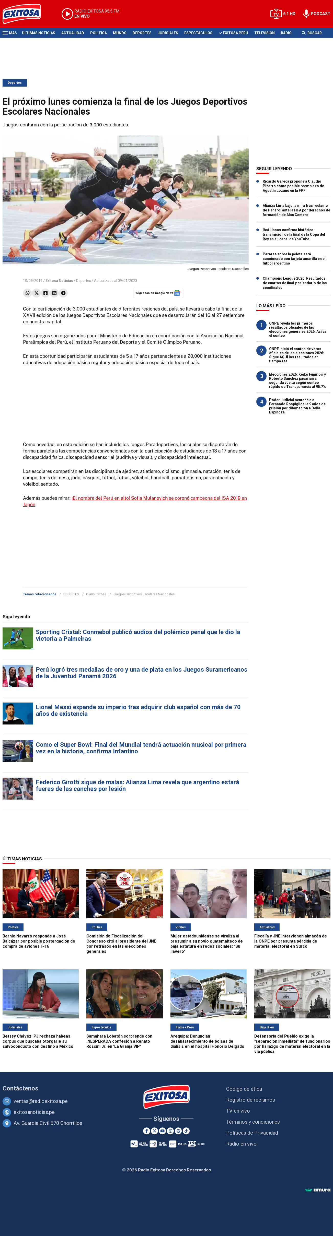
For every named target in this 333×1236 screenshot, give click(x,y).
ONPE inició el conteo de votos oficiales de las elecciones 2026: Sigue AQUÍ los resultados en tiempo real (296, 355)
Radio (286, 33)
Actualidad (72, 33)
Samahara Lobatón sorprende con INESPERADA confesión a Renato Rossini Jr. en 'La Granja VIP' (119, 1041)
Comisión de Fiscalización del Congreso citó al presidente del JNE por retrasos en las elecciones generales (121, 944)
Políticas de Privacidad (252, 1133)
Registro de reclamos (250, 1100)
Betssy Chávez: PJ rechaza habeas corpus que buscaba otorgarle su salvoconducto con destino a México (38, 1041)
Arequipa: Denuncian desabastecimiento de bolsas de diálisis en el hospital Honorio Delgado (207, 1041)
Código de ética (244, 1089)
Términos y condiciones (253, 1122)
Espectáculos (198, 33)
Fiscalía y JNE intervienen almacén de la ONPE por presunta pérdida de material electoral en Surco (290, 941)
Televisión (264, 33)
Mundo (120, 33)
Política (98, 33)
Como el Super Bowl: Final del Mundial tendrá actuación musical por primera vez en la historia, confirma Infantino (141, 748)
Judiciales (168, 33)
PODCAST (320, 13)
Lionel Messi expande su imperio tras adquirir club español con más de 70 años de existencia (138, 710)
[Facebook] (146, 1130)
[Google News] (178, 1130)
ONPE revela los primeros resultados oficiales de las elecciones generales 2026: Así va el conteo (297, 329)
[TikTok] (186, 1130)
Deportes (142, 33)
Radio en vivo (241, 1144)
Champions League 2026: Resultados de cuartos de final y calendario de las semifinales (295, 283)
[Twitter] (154, 1130)
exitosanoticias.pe (34, 1112)
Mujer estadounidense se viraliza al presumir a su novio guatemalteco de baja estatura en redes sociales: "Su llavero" (206, 944)
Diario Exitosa (96, 594)
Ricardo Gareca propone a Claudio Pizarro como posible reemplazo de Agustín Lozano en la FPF (293, 186)
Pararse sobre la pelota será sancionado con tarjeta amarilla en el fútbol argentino (294, 258)
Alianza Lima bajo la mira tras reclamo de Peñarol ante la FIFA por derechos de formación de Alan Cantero (296, 210)
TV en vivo (238, 1111)
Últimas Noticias (38, 33)
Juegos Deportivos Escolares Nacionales (144, 594)
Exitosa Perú (235, 33)
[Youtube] (162, 1130)
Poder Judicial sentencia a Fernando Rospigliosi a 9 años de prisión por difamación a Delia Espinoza (297, 406)
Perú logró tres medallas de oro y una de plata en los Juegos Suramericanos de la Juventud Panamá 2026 (141, 673)
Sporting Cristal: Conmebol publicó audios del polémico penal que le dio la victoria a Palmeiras (138, 635)
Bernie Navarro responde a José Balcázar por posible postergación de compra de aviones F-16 (39, 941)
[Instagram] (170, 1130)
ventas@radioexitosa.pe (41, 1101)
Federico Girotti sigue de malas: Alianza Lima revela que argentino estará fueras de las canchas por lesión (137, 785)
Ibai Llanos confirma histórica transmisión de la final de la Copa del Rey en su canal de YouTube (294, 234)
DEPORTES (71, 594)
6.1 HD (289, 13)
